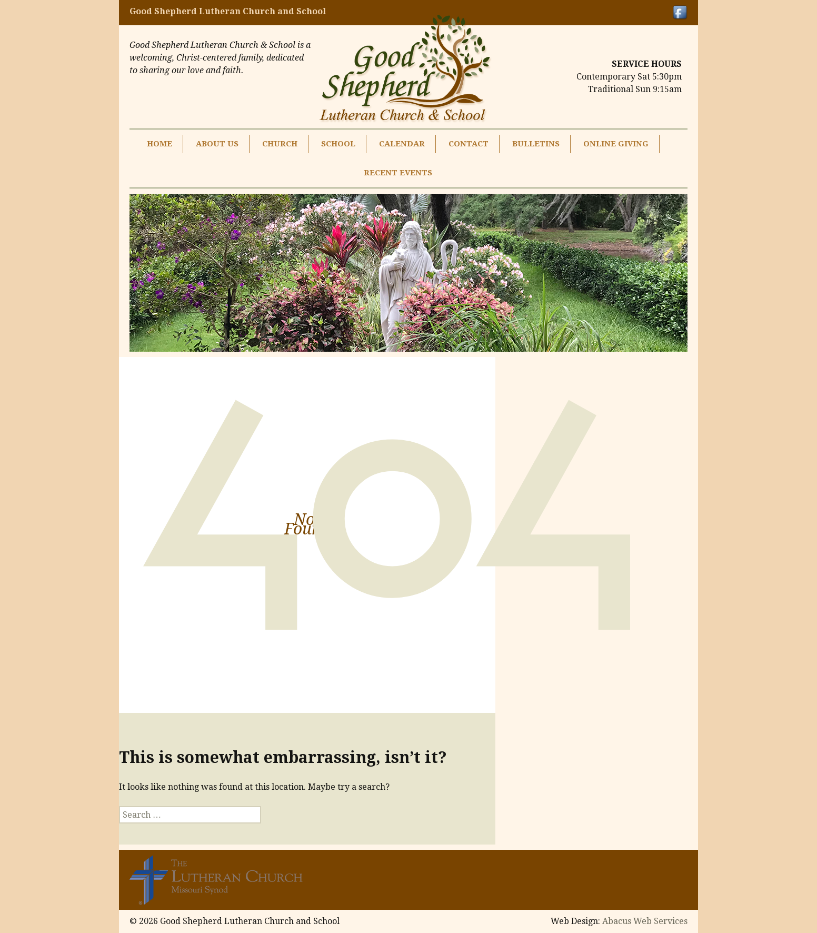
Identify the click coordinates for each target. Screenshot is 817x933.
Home (159, 143)
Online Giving (616, 143)
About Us (217, 143)
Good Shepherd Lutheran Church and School (227, 11)
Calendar (402, 143)
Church (279, 143)
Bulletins (536, 143)
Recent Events (398, 172)
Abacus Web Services (645, 921)
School (338, 143)
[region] (408, 273)
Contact (469, 143)
